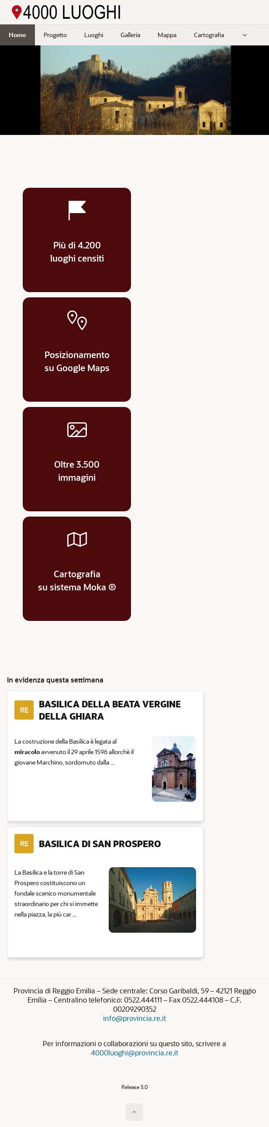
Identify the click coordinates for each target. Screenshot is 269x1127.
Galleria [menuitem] (130, 35)
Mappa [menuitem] (167, 35)
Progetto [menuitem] (55, 35)
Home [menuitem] (17, 35)
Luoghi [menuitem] (93, 35)
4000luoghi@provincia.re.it (134, 1052)
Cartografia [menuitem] (209, 35)
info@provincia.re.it (134, 1018)
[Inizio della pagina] (134, 1112)
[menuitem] (245, 34)
